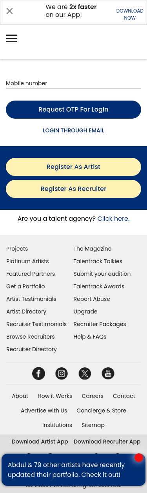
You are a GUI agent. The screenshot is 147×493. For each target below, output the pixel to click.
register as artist (73, 166)
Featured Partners (30, 274)
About (20, 396)
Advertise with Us (44, 410)
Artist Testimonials (31, 299)
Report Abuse (92, 299)
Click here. (113, 218)
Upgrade (86, 311)
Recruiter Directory (31, 349)
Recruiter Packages (100, 324)
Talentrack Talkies (98, 261)
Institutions (57, 425)
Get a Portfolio (25, 286)
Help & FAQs (90, 337)
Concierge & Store (101, 410)
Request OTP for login (73, 109)
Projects (17, 249)
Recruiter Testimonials (36, 324)
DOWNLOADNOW (129, 14)
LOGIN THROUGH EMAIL (73, 130)
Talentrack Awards (99, 286)
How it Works (55, 396)
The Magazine (93, 249)
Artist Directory (26, 311)
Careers (92, 396)
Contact (124, 396)
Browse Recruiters (30, 337)
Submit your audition (102, 274)
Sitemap (93, 425)
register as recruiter (74, 188)
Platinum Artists (27, 261)
